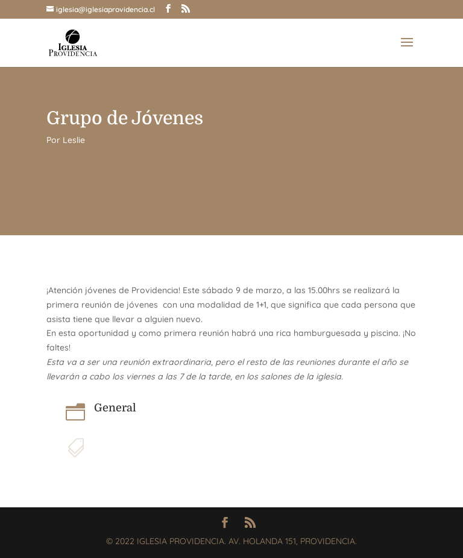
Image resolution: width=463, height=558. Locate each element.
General (115, 408)
